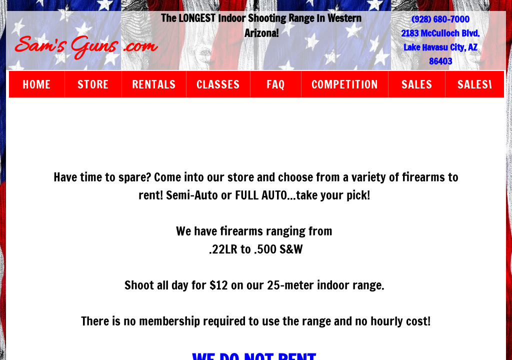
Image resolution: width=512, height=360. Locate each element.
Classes (218, 84)
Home (36, 84)
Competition (345, 84)
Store (93, 84)
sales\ (475, 84)
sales (417, 84)
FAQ (275, 84)
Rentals (154, 84)
